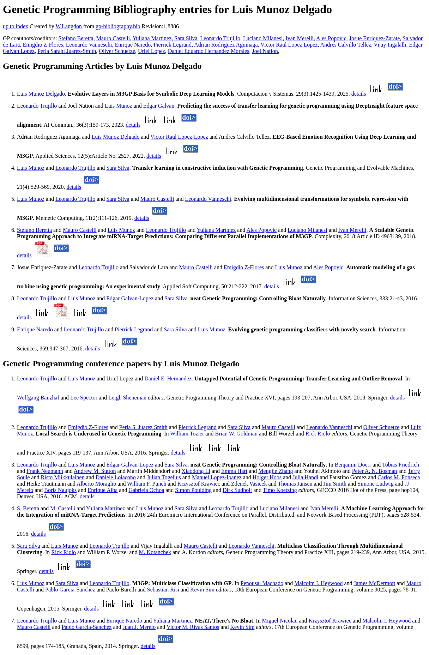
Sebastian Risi (163, 590)
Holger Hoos (267, 477)
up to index (15, 26)
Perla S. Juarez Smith (143, 427)
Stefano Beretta (76, 38)
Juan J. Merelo (139, 627)
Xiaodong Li (196, 471)
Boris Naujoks (60, 490)
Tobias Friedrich (400, 465)
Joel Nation (265, 51)
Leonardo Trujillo (220, 38)
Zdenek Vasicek (249, 484)
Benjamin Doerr (353, 465)
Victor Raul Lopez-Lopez (179, 137)
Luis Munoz (118, 106)
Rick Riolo (318, 434)
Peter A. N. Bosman (374, 471)
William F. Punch (146, 484)
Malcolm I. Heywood (318, 583)
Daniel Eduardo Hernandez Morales (208, 51)
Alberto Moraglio (96, 484)
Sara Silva (185, 38)
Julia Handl (305, 477)
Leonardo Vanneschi (89, 45)
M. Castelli (62, 508)
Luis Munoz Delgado (41, 94)
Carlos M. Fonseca (398, 477)
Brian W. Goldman (236, 434)
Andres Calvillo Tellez (345, 45)
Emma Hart (234, 471)
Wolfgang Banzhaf (38, 398)
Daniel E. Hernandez (168, 378)
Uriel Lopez (151, 51)
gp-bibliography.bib (118, 26)
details (358, 94)
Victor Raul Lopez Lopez (289, 45)
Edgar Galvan (158, 106)
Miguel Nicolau (280, 621)
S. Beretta (28, 508)
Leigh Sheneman (127, 398)
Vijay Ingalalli (390, 45)
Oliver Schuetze (117, 51)
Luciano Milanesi (263, 38)
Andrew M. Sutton (95, 471)
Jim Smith (335, 484)
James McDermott (374, 583)
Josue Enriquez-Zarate (374, 38)
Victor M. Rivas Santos (193, 627)
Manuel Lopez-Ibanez (217, 477)
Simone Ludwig (375, 484)
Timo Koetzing (280, 490)
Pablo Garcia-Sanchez (70, 590)
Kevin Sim (202, 590)
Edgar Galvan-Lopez (129, 298)
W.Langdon (68, 26)
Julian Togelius (164, 477)
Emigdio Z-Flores (43, 45)
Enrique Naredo (133, 45)
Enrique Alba (102, 490)
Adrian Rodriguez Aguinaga (226, 45)
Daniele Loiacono (116, 477)
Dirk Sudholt (237, 490)
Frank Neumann (44, 471)
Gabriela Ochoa (146, 490)
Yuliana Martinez (152, 38)
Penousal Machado (262, 583)
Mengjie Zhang (275, 471)
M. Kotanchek (155, 552)
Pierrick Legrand (172, 45)
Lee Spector (83, 398)
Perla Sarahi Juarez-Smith (66, 51)
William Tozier (187, 434)
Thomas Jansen (295, 484)
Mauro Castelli (113, 38)
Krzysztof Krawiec (198, 484)
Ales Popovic (331, 38)
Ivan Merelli (299, 38)
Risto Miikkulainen (63, 477)
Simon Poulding (193, 490)
